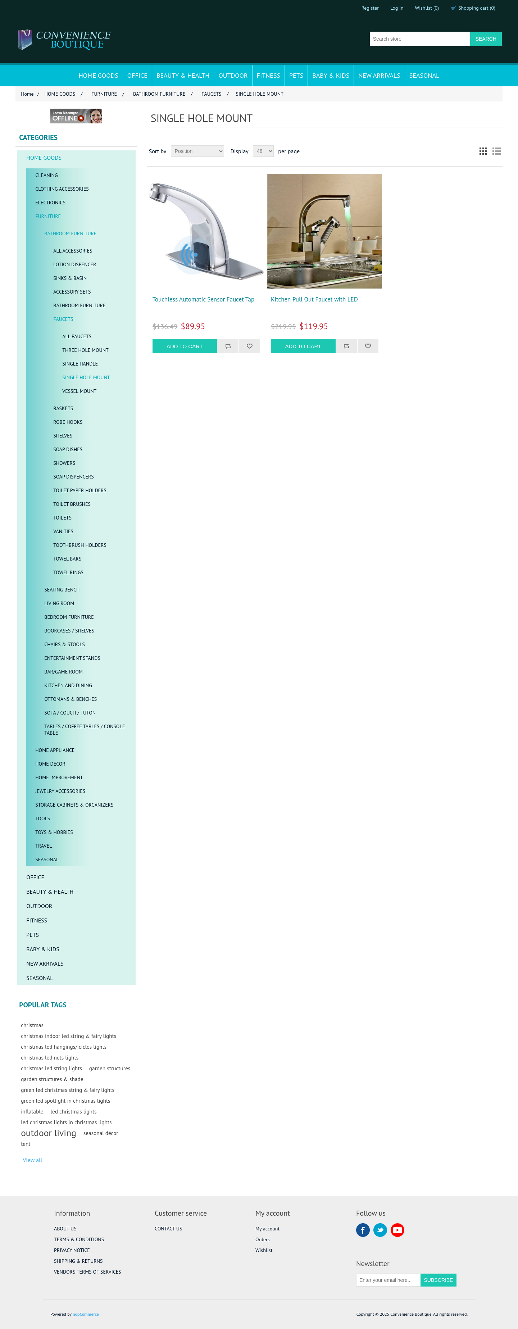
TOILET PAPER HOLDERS (79, 490)
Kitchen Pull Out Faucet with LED (314, 299)
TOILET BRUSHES (72, 504)
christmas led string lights (51, 1068)
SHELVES (62, 435)
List (496, 151)
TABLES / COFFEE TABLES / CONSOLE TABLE (84, 729)
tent (25, 1143)
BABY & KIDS (330, 75)
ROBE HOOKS (67, 422)
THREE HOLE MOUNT (85, 350)
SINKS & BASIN (70, 278)
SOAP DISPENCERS (73, 476)
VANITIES (63, 531)
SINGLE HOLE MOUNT (86, 377)
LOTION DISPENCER (74, 264)
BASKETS (63, 408)
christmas (32, 1025)
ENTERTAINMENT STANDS (72, 658)
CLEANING (46, 175)
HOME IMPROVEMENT (59, 777)
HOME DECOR (50, 764)
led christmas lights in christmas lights (66, 1122)
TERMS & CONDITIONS (79, 1239)
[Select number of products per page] (263, 151)
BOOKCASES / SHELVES (69, 630)
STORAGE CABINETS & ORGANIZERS (74, 805)
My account (267, 1228)
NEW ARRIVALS (379, 75)
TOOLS (42, 818)
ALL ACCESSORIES (72, 251)
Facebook (363, 1230)
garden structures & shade (52, 1079)
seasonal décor (100, 1133)
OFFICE (137, 75)
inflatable (32, 1111)
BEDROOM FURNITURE (69, 617)
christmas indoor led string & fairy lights (68, 1035)
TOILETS (62, 517)
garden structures (109, 1068)
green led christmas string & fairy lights (67, 1089)
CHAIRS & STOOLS (64, 644)
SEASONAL (424, 75)
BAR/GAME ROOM (63, 671)
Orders (262, 1239)
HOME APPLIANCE (54, 750)
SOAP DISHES (67, 449)
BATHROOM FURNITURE (70, 233)
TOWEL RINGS (68, 572)
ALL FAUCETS (76, 336)
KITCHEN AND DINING (68, 685)
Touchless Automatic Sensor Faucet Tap (203, 299)
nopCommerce (86, 1314)
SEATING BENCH (61, 589)
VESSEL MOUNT (79, 391)
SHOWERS (64, 463)
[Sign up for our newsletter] (388, 1280)
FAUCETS (63, 319)
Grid (483, 151)
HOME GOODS (98, 75)
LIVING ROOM (59, 603)
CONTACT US (168, 1228)
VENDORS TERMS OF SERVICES (87, 1272)
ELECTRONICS (50, 202)
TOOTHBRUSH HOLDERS (79, 545)
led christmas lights (73, 1111)
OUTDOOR (232, 75)
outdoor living (48, 1133)
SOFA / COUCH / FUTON (70, 712)
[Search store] (420, 39)
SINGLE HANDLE (80, 363)
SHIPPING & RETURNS (78, 1261)
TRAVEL (43, 846)
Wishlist (263, 1250)
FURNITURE (48, 216)
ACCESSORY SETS (72, 292)
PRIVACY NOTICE (72, 1250)
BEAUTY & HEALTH (183, 75)
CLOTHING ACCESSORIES (62, 189)
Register (370, 8)
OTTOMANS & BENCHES (70, 699)
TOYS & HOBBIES (54, 832)
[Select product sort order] (197, 151)
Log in (397, 8)
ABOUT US (65, 1228)
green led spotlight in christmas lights (65, 1100)
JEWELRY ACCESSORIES (60, 791)
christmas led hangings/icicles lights (63, 1046)
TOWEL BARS (67, 558)
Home (27, 94)
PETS (296, 75)
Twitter (380, 1230)
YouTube (397, 1230)
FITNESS (268, 75)
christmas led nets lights (49, 1057)
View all (32, 1160)
